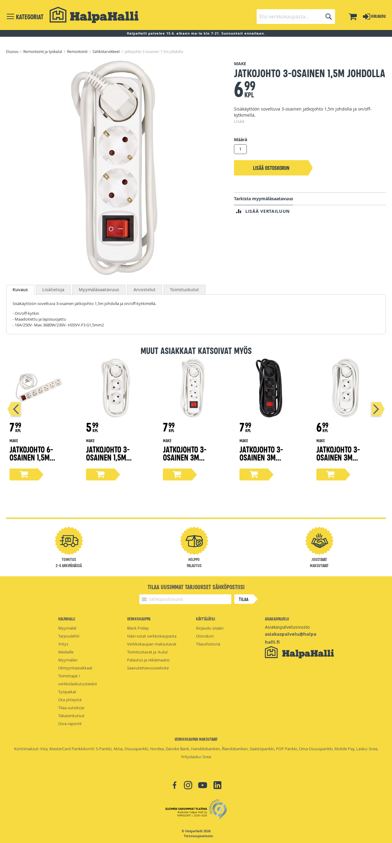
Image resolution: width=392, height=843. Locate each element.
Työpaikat (67, 691)
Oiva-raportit (70, 723)
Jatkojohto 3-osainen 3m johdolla (185, 457)
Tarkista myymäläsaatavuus (263, 198)
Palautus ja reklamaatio (148, 660)
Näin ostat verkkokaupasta (151, 636)
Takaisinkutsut (71, 715)
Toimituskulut (184, 289)
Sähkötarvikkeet (106, 51)
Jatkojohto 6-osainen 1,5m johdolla (31, 457)
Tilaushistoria (208, 644)
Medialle (66, 652)
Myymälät (67, 628)
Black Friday (138, 628)
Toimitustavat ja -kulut (147, 652)
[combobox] (296, 16)
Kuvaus (20, 289)
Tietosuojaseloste (198, 836)
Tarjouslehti (68, 636)
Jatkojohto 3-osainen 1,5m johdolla (108, 457)
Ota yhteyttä (69, 699)
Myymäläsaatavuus (99, 289)
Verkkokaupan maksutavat (151, 644)
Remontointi (78, 51)
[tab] (20, 290)
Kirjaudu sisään (210, 628)
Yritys (63, 644)
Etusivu (12, 51)
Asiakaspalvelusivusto (287, 627)
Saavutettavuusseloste (148, 668)
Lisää (239, 121)
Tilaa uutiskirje (71, 707)
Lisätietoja (53, 289)
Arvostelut (145, 289)
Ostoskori (205, 636)
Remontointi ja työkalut (43, 51)
